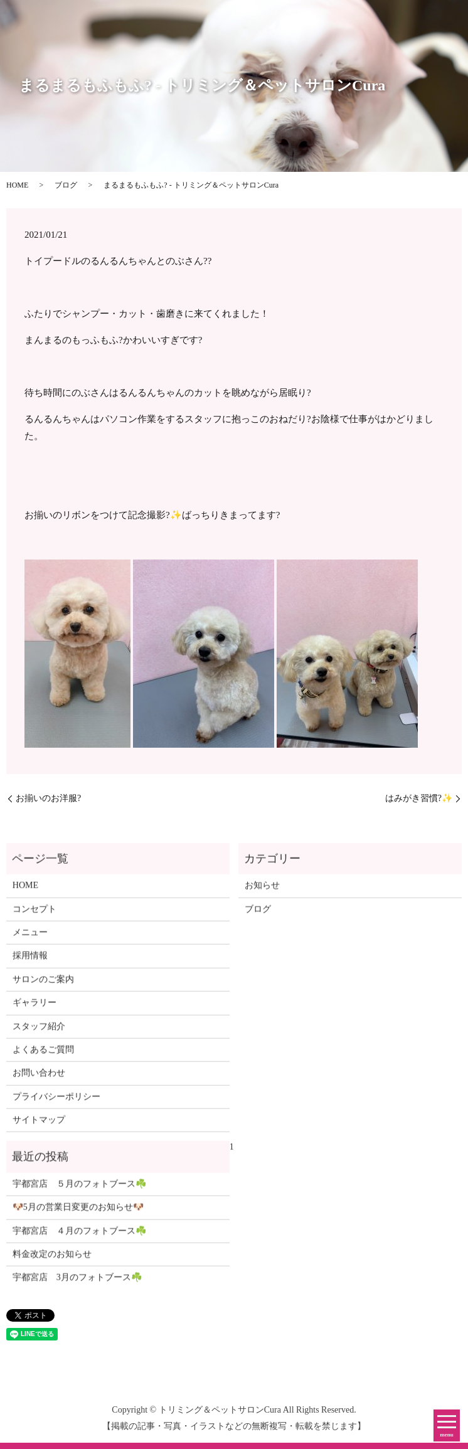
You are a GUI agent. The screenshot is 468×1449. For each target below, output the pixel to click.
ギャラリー (34, 1006)
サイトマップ (39, 1123)
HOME (17, 185)
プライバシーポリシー (56, 1100)
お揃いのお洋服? (48, 798)
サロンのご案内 (43, 983)
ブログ (66, 185)
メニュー (30, 936)
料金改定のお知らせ (52, 1258)
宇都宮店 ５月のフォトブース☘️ (79, 1187)
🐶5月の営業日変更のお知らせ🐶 (78, 1211)
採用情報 (30, 960)
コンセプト (34, 913)
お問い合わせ (39, 1077)
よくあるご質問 (43, 1053)
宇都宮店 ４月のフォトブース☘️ (79, 1234)
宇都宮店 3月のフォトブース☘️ (77, 1282)
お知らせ (262, 889)
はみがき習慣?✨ (418, 798)
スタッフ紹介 (39, 1030)
